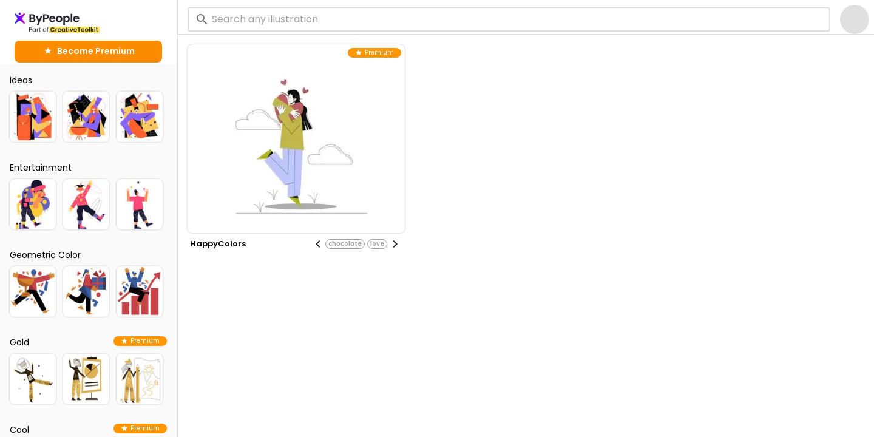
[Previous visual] (318, 244)
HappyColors (218, 243)
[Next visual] (395, 244)
